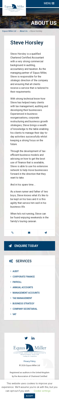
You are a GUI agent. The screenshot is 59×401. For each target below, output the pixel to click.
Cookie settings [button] (42, 390)
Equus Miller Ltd (9, 31)
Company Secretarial (23, 309)
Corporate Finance (22, 276)
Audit (14, 271)
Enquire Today (23, 246)
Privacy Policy (30, 361)
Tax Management (21, 298)
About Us (24, 31)
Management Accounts (25, 293)
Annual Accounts (21, 287)
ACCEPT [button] (29, 396)
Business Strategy (22, 303)
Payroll (16, 282)
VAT (13, 314)
